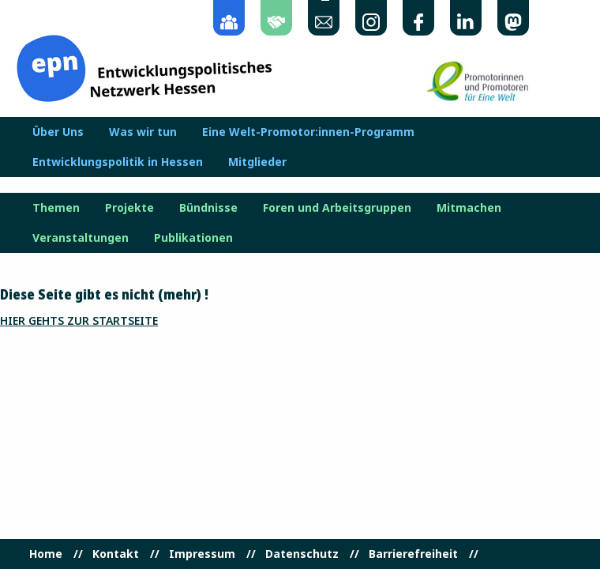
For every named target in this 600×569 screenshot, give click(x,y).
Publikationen (193, 237)
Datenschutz (302, 554)
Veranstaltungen (80, 237)
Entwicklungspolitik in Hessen (117, 162)
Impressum (202, 554)
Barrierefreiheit (413, 554)
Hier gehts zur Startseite (79, 320)
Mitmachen (469, 207)
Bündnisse (208, 207)
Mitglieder (257, 162)
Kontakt (115, 554)
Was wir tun (143, 132)
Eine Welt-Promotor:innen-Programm (308, 132)
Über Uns (58, 132)
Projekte (129, 207)
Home (45, 554)
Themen (56, 207)
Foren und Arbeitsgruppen (337, 207)
